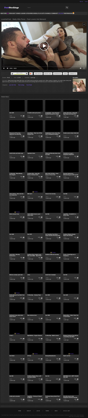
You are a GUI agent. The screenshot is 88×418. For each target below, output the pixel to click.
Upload (60, 13)
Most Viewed (16, 13)
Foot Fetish (29, 85)
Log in (86, 1)
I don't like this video (26, 73)
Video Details (38, 73)
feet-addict (75, 77)
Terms (47, 410)
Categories (29, 13)
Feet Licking (21, 85)
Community (54, 13)
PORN (9, 13)
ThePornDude (67, 13)
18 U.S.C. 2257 (66, 410)
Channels (48, 13)
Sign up (81, 1)
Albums (23, 13)
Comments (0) (72, 73)
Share (65, 73)
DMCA (56, 410)
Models (35, 13)
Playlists (41, 13)
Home (19, 410)
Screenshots (57, 73)
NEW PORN (4, 13)
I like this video (12, 73)
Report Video (48, 73)
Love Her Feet (12, 85)
